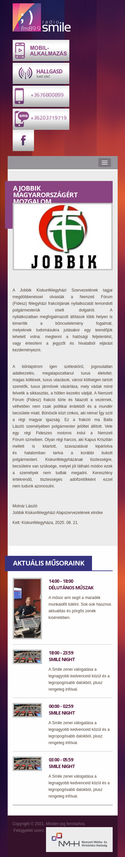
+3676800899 (38, 96)
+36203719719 (40, 119)
